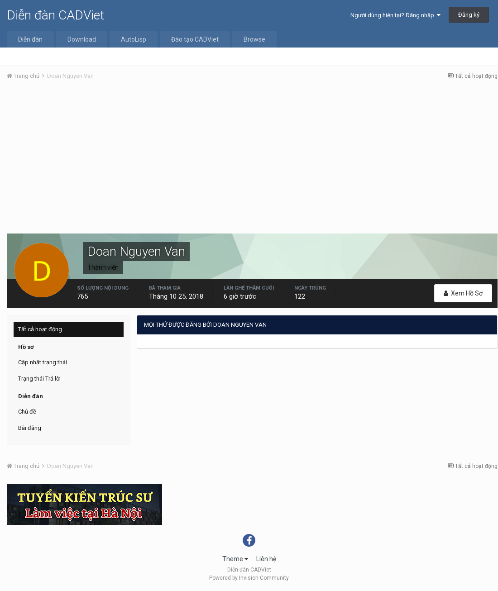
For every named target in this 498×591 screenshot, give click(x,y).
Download (81, 39)
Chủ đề (27, 411)
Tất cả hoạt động (40, 329)
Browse (254, 39)
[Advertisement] (252, 155)
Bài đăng (29, 427)
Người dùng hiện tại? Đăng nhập (395, 15)
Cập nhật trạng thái (42, 362)
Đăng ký (468, 14)
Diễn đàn (30, 39)
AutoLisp (133, 39)
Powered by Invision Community (249, 578)
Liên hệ (266, 558)
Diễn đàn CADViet (55, 15)
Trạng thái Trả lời (39, 378)
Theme (235, 558)
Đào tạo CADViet (195, 39)
